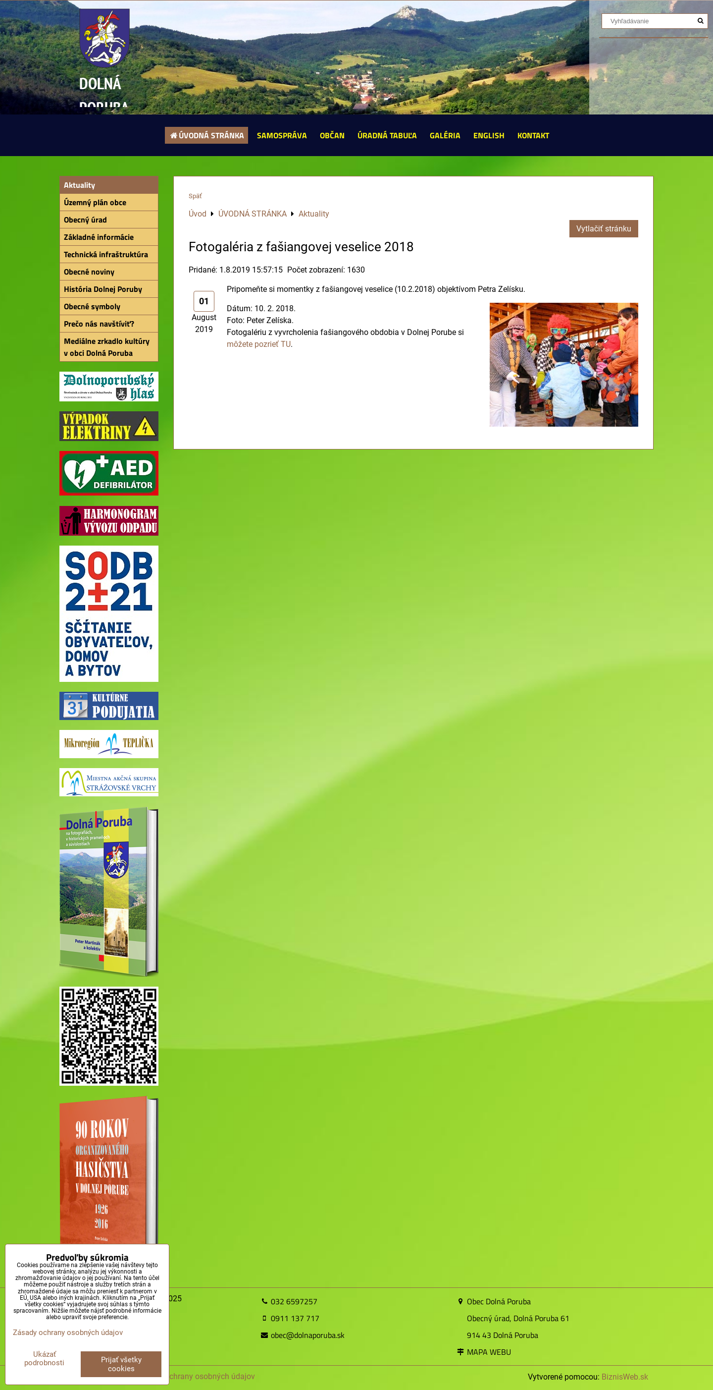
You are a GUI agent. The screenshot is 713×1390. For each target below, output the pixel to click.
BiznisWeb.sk (625, 1377)
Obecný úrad (85, 219)
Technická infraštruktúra (106, 254)
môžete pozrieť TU (259, 344)
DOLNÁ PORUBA (104, 95)
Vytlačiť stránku (603, 228)
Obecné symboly (92, 306)
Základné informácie (99, 237)
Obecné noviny (89, 272)
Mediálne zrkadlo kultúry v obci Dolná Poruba (107, 347)
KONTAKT (533, 135)
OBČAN (332, 135)
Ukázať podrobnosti (44, 1358)
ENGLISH (489, 135)
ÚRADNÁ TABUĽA (387, 135)
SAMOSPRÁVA (282, 135)
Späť (195, 196)
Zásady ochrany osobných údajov (196, 1376)
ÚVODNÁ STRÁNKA (207, 135)
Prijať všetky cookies (121, 1364)
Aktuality (79, 185)
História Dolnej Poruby (103, 289)
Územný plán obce (95, 202)
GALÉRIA (445, 135)
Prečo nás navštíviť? (99, 324)
